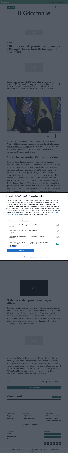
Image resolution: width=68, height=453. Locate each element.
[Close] (64, 196)
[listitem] (34, 221)
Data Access (34, 257)
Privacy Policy (44, 257)
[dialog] (34, 226)
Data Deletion (23, 257)
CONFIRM (20, 250)
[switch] (57, 225)
